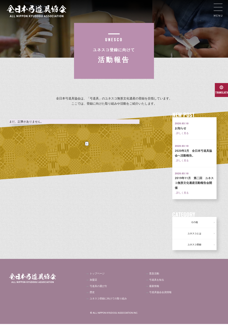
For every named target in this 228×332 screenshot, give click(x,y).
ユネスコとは (194, 236)
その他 (194, 223)
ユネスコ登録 (194, 249)
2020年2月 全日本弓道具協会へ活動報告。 (193, 155)
